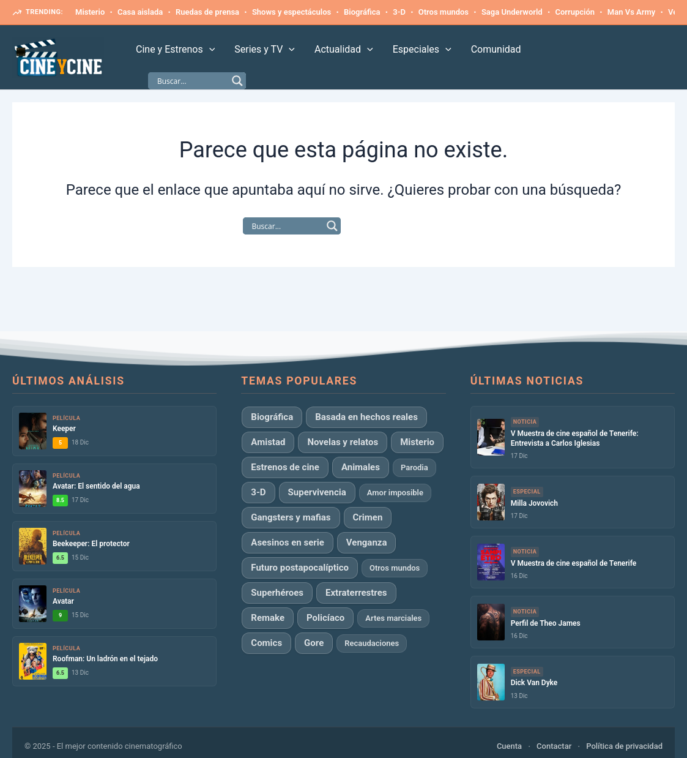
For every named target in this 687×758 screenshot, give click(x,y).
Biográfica (362, 12)
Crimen (368, 517)
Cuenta (509, 746)
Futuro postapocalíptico (300, 567)
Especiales (422, 49)
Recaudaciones (371, 643)
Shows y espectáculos (291, 12)
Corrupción (575, 12)
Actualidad (343, 49)
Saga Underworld (512, 12)
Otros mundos (443, 12)
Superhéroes (277, 592)
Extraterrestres (356, 592)
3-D (399, 12)
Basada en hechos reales (366, 416)
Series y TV (264, 49)
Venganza (366, 542)
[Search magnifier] (237, 80)
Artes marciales (393, 618)
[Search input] (191, 80)
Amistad (268, 442)
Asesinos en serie (287, 542)
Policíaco (325, 617)
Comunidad (496, 49)
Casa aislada (140, 12)
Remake (267, 617)
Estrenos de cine (285, 467)
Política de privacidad (624, 746)
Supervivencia (317, 492)
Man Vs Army (631, 12)
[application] (209, 49)
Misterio (90, 12)
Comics (266, 642)
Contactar (554, 746)
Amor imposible (395, 492)
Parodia (414, 467)
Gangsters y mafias (290, 517)
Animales (360, 467)
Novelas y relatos (342, 442)
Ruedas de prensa (207, 12)
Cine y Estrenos (175, 49)
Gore (314, 642)
